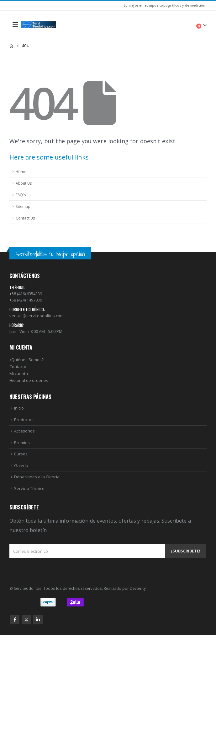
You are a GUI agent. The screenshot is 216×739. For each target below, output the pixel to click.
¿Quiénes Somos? (26, 359)
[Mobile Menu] (15, 24)
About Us (24, 183)
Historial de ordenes (28, 380)
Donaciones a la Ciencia (37, 477)
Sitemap (23, 206)
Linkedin (38, 619)
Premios (22, 442)
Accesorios (24, 431)
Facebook (14, 619)
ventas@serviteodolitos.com (36, 315)
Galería (21, 465)
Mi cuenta (18, 373)
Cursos (21, 454)
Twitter (26, 619)
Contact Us (25, 217)
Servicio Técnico (29, 488)
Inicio (19, 408)
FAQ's (21, 194)
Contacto (17, 366)
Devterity (138, 588)
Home (21, 171)
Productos (24, 419)
